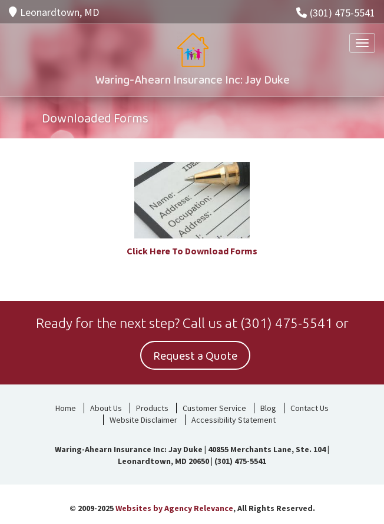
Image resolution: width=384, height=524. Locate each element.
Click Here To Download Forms (192, 251)
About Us (106, 408)
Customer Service (214, 408)
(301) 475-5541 (335, 12)
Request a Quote (195, 356)
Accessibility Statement (233, 419)
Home (65, 408)
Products (152, 408)
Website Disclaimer (143, 419)
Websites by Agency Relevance (174, 508)
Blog (268, 408)
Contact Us (309, 408)
